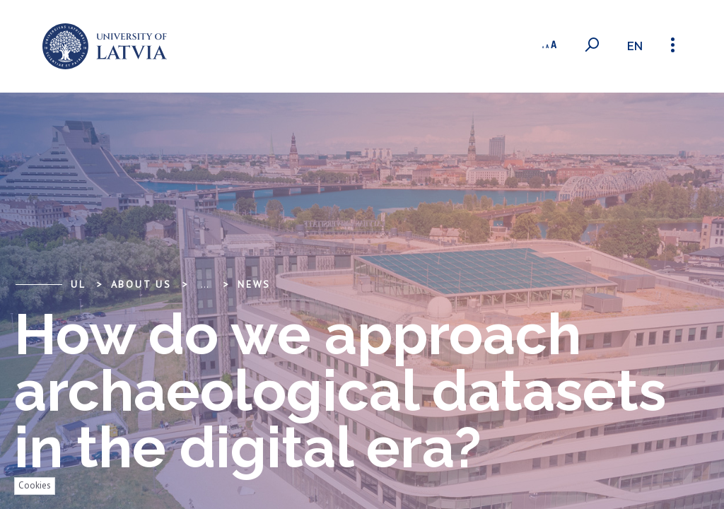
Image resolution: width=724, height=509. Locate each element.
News (254, 284)
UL (78, 284)
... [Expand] (205, 284)
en (635, 46)
